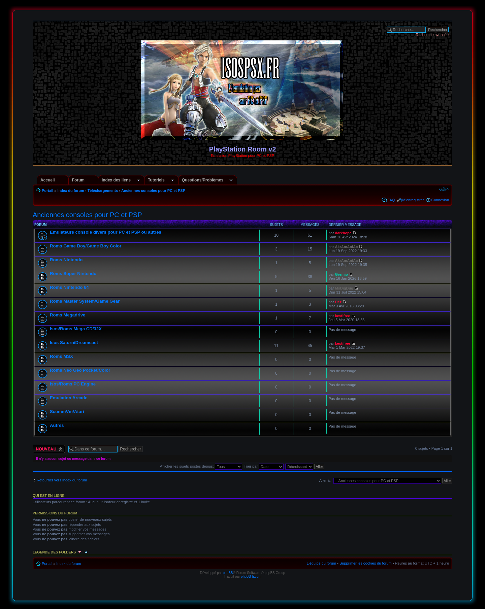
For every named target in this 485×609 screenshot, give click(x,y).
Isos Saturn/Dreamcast (74, 342)
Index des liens (116, 180)
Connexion (440, 200)
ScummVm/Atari (67, 411)
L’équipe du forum (321, 563)
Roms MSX (61, 356)
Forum (78, 180)
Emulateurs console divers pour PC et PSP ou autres (105, 232)
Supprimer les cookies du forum (366, 563)
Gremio (341, 274)
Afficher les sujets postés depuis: (201, 466)
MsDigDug (344, 288)
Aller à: (325, 480)
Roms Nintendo (66, 259)
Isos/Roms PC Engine (73, 383)
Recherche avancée (432, 35)
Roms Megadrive (68, 314)
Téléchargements (103, 191)
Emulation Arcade (69, 397)
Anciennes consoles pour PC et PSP (153, 191)
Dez (338, 302)
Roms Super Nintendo (73, 273)
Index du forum (70, 191)
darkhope (343, 233)
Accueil (47, 180)
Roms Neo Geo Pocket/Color (80, 370)
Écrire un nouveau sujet (49, 449)
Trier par (264, 466)
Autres (57, 425)
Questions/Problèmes (202, 180)
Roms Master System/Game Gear (85, 301)
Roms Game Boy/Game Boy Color (86, 245)
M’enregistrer (413, 200)
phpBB (228, 573)
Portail (47, 191)
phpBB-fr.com (251, 576)
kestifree (342, 316)
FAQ (391, 200)
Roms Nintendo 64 (69, 287)
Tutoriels (156, 180)
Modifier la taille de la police (444, 189)
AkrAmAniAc (346, 247)
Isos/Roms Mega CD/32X (76, 328)
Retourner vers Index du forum (62, 480)
